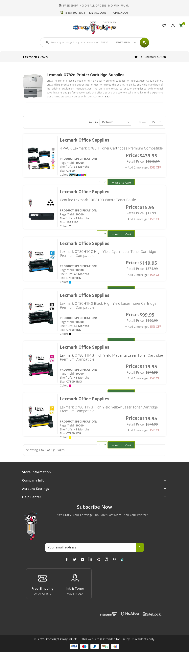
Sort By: (94, 122)
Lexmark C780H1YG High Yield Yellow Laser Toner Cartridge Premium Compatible (109, 409)
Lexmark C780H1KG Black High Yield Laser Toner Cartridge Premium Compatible (108, 305)
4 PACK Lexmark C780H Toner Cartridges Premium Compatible (111, 148)
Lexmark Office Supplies (84, 140)
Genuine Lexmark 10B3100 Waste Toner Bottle (98, 199)
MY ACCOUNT (98, 12)
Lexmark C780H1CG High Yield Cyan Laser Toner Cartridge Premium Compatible (108, 253)
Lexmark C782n (155, 57)
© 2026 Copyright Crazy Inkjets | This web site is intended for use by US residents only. (94, 639)
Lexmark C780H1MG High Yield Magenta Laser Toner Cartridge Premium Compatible (111, 357)
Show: (143, 122)
